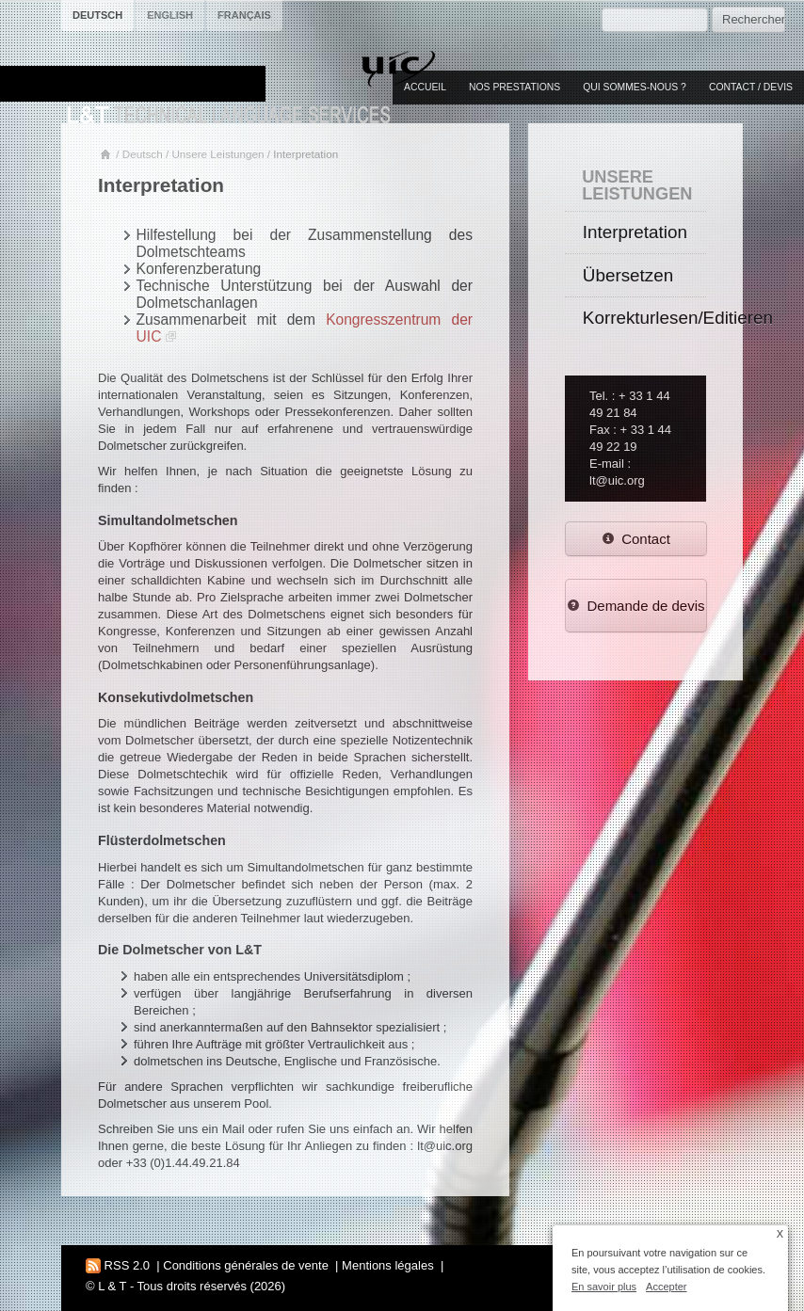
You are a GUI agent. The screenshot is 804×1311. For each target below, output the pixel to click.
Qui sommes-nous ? (634, 87)
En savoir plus (603, 1286)
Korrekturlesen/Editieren (644, 318)
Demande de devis (636, 606)
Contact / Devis (751, 87)
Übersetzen (628, 275)
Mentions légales (388, 1265)
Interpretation (635, 232)
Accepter (666, 1286)
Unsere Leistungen (217, 154)
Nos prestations (514, 87)
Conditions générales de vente (246, 1265)
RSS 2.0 (118, 1265)
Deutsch (142, 154)
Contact (636, 539)
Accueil (425, 87)
